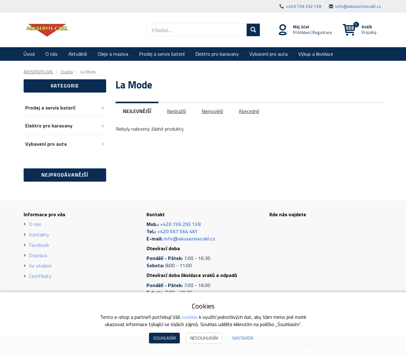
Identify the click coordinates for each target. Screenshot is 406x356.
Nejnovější (212, 111)
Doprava (38, 255)
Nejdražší (176, 111)
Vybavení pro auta (268, 54)
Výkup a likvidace (315, 54)
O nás (51, 54)
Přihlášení (302, 32)
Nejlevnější (137, 111)
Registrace (322, 32)
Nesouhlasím (204, 338)
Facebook (39, 245)
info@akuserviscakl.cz (358, 6)
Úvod (29, 54)
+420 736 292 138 (303, 6)
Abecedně (249, 111)
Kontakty (39, 234)
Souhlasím (164, 338)
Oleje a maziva (113, 54)
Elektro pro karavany (217, 54)
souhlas (189, 317)
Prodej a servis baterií (162, 54)
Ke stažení (40, 265)
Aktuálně (77, 54)
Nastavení (242, 338)
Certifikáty (40, 276)
